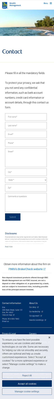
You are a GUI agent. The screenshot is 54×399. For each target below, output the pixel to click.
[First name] (26, 117)
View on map (7, 315)
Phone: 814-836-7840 (10, 319)
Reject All (27, 375)
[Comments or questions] (26, 202)
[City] (26, 172)
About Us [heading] (33, 303)
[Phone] (26, 143)
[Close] (49, 337)
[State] (26, 180)
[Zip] (26, 188)
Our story (33, 307)
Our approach (34, 316)
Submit (13, 217)
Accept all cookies (27, 383)
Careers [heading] (32, 333)
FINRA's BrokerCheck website (26, 269)
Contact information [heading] (11, 303)
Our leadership (35, 311)
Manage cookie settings (27, 391)
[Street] (26, 157)
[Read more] (9, 247)
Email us (5, 321)
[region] (27, 366)
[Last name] (26, 125)
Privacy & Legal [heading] (9, 333)
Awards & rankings (36, 320)
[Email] (26, 134)
